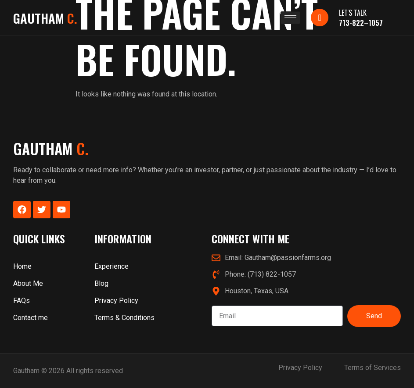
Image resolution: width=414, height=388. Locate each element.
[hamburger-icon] (290, 17)
